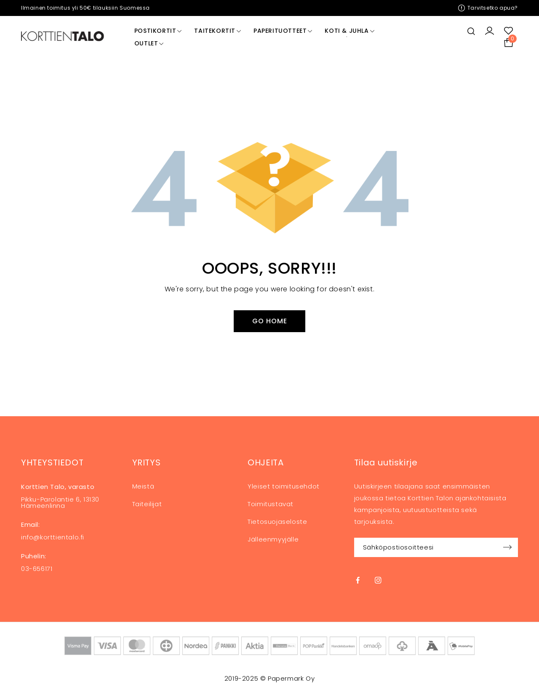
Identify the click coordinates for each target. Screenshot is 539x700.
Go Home (269, 321)
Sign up (507, 547)
